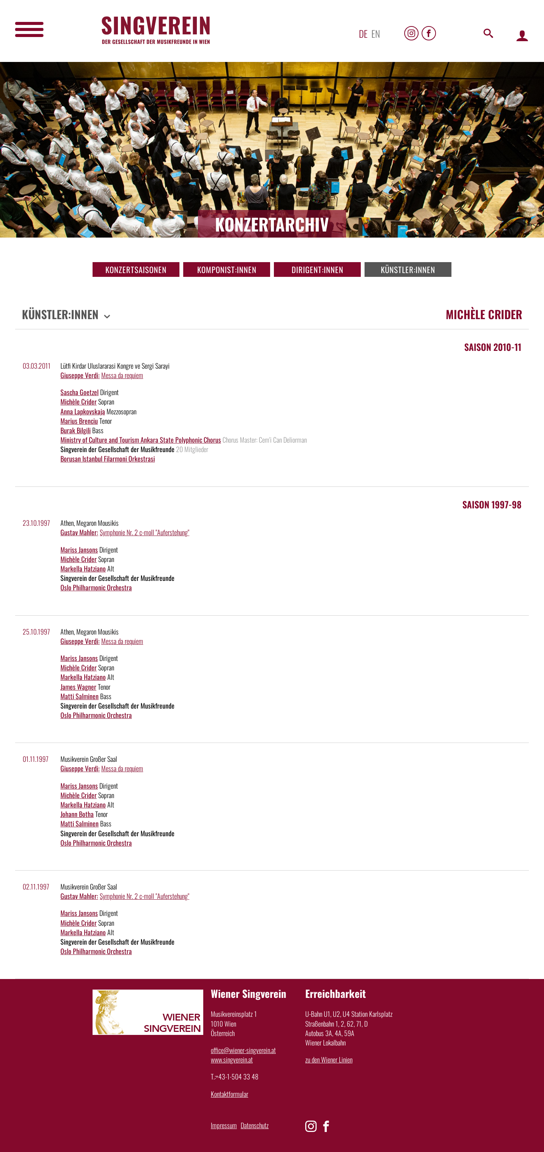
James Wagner (78, 687)
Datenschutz (255, 1125)
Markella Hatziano (83, 568)
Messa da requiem (122, 375)
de (363, 33)
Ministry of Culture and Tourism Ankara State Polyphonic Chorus (140, 440)
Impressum (224, 1125)
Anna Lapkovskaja (82, 411)
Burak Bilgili (75, 430)
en (375, 33)
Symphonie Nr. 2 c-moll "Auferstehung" (144, 532)
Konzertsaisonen (136, 269)
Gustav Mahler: (79, 532)
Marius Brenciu (79, 421)
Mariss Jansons (79, 549)
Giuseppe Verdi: (80, 375)
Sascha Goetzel (79, 392)
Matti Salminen (79, 696)
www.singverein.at (232, 1059)
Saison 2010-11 (492, 347)
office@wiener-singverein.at (243, 1050)
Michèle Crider (78, 401)
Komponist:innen (227, 269)
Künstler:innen (408, 269)
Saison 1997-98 (491, 504)
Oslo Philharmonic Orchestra (96, 587)
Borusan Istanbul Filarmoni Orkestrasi (107, 458)
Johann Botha (77, 814)
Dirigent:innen (317, 269)
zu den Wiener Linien (328, 1059)
